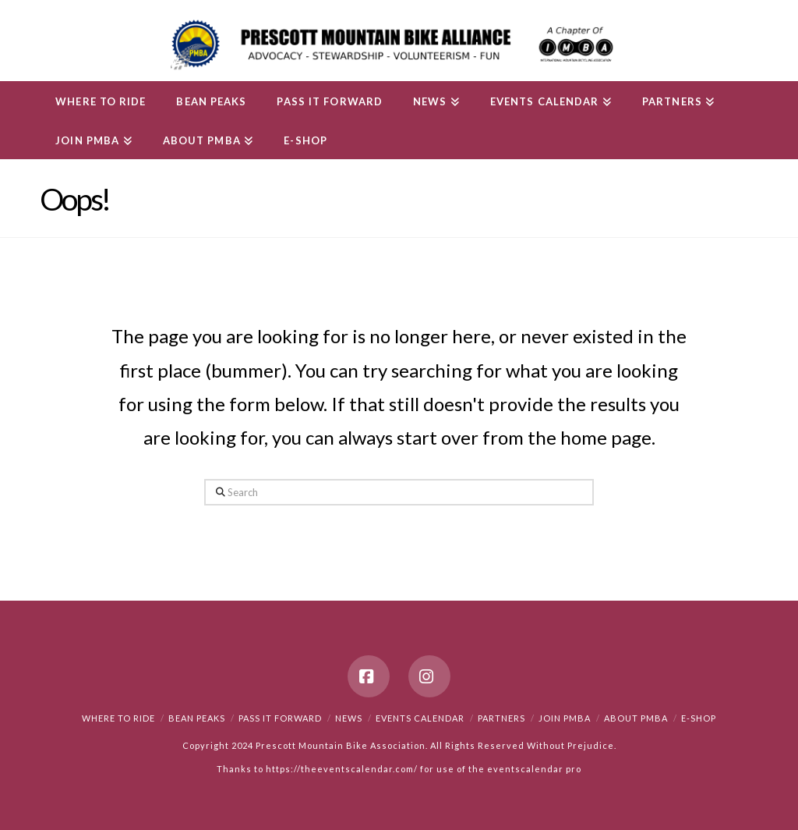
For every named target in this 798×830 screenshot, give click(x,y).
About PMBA (636, 718)
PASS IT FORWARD (280, 718)
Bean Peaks (196, 718)
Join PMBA (564, 718)
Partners (501, 718)
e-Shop (698, 718)
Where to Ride (118, 718)
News (348, 718)
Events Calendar (420, 718)
